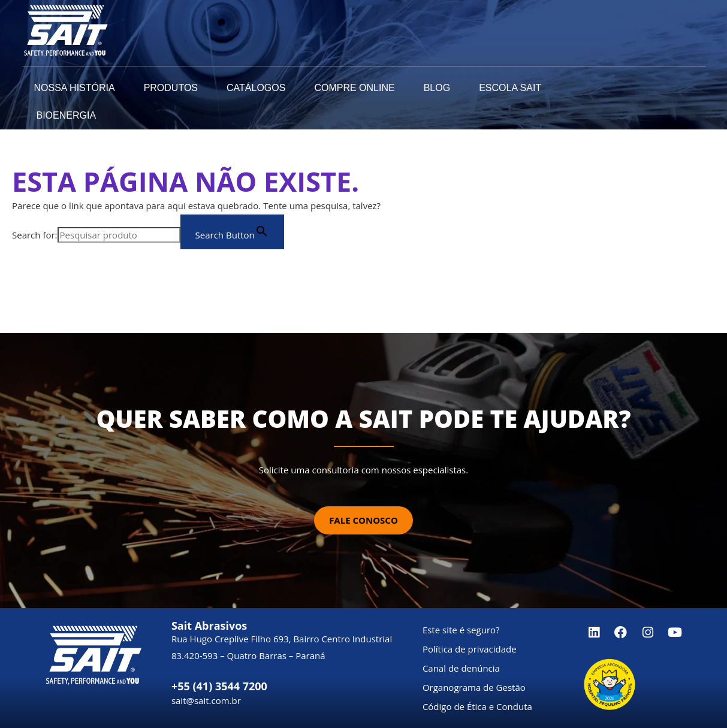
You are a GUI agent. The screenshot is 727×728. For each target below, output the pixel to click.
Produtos (171, 88)
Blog (437, 88)
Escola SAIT (510, 88)
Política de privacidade (470, 649)
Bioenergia (66, 115)
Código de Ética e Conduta (477, 706)
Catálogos (256, 88)
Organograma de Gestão (474, 687)
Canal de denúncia (461, 668)
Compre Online (354, 88)
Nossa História (74, 88)
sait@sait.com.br (206, 700)
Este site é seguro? (461, 630)
